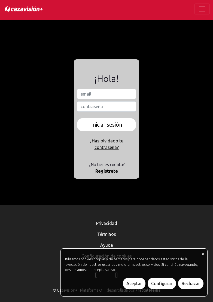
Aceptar (134, 283)
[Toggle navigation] (202, 9)
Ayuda (106, 245)
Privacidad (106, 223)
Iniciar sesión (106, 124)
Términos (106, 234)
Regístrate (106, 171)
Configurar (161, 283)
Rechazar (191, 283)
